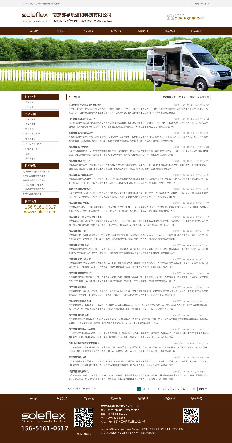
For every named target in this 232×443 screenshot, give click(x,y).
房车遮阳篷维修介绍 (79, 245)
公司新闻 (29, 102)
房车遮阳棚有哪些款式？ (81, 273)
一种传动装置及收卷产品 (34, 189)
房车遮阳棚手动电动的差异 (82, 329)
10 (184, 389)
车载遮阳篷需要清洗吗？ (81, 133)
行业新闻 (29, 107)
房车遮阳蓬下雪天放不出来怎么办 (85, 217)
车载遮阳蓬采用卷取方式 (34, 180)
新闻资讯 (142, 31)
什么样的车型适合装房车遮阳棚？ (85, 105)
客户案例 (115, 31)
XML (208, 3)
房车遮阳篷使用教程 (79, 147)
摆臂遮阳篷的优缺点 (79, 371)
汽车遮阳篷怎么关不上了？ (82, 119)
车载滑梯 (29, 129)
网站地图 (195, 3)
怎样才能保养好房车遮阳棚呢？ (84, 343)
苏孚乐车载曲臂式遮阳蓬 (34, 176)
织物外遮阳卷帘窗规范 (80, 189)
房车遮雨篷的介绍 (77, 357)
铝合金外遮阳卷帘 (33, 144)
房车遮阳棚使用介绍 (79, 315)
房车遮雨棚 (30, 124)
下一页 (192, 389)
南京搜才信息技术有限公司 (144, 433)
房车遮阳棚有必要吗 (79, 203)
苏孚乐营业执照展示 (32, 193)
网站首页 (35, 31)
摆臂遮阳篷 (30, 139)
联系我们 (196, 31)
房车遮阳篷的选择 (77, 287)
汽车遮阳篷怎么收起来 (80, 259)
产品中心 (89, 31)
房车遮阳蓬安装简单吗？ (81, 175)
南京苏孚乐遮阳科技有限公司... (37, 171)
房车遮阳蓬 (30, 119)
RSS (202, 3)
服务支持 (169, 31)
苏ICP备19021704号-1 (111, 433)
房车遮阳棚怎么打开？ (80, 161)
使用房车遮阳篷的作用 (80, 301)
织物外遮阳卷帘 (32, 149)
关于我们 (62, 31)
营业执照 (134, 406)
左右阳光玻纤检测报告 (33, 185)
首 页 (181, 97)
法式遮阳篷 (30, 158)
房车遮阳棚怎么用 (77, 231)
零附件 (28, 153)
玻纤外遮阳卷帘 (32, 134)
